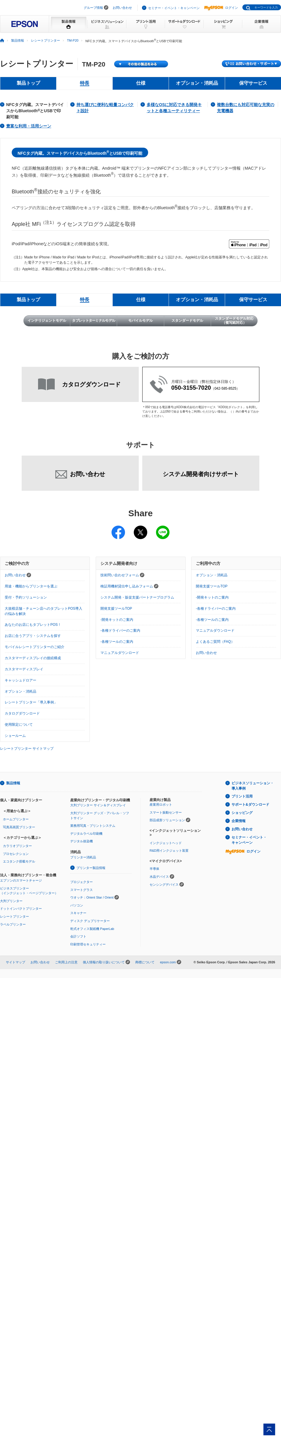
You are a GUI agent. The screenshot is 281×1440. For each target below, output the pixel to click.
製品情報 (17, 40)
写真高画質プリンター (19, 827)
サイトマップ (15, 962)
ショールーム (15, 736)
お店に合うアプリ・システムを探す (33, 636)
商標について (145, 962)
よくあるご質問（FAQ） (215, 642)
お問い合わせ (122, 7)
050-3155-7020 (191, 387)
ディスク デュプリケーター (90, 921)
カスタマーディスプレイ (24, 669)
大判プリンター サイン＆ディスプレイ (98, 805)
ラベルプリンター (13, 924)
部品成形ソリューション (167, 820)
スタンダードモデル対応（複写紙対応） (234, 320)
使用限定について (19, 724)
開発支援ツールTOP (116, 608)
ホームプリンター (16, 819)
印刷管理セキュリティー (88, 944)
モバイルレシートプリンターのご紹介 (34, 647)
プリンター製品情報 (90, 868)
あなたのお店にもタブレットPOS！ (33, 625)
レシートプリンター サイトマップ (27, 749)
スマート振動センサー (166, 812)
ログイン (221, 7)
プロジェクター (81, 882)
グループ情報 (93, 7)
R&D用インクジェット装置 (169, 850)
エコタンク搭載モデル (19, 861)
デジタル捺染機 (81, 841)
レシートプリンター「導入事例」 (31, 702)
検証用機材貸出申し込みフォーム (129, 586)
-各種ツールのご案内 (116, 642)
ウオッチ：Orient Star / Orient (92, 897)
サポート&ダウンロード (250, 804)
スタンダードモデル (187, 320)
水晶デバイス (159, 876)
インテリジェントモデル (47, 320)
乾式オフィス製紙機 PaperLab (92, 929)
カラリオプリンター (17, 846)
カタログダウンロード (22, 713)
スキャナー (78, 913)
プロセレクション (16, 854)
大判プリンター (11, 901)
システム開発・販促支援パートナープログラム (137, 597)
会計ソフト (78, 936)
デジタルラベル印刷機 (86, 833)
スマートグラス (81, 890)
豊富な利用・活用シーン (28, 126)
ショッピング (242, 813)
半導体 (154, 868)
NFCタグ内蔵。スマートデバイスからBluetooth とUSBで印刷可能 (35, 110)
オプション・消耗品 (20, 691)
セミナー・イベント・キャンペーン (174, 8)
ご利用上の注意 (66, 962)
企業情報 (239, 821)
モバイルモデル (140, 320)
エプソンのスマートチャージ (21, 880)
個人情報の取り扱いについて (104, 962)
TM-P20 (72, 40)
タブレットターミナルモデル (93, 320)
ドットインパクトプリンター (21, 908)
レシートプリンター (45, 40)
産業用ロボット (161, 804)
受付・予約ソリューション (26, 597)
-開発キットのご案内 (116, 620)
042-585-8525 (226, 388)
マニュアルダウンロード (119, 653)
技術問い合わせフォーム (122, 575)
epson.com (168, 962)
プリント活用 (242, 796)
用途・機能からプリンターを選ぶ (31, 586)
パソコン (76, 905)
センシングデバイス (164, 884)
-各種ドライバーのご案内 (120, 630)
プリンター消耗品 (83, 857)
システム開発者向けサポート (201, 474)
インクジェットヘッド (166, 843)
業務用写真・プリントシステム (92, 825)
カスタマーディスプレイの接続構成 (33, 658)
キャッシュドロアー (20, 680)
